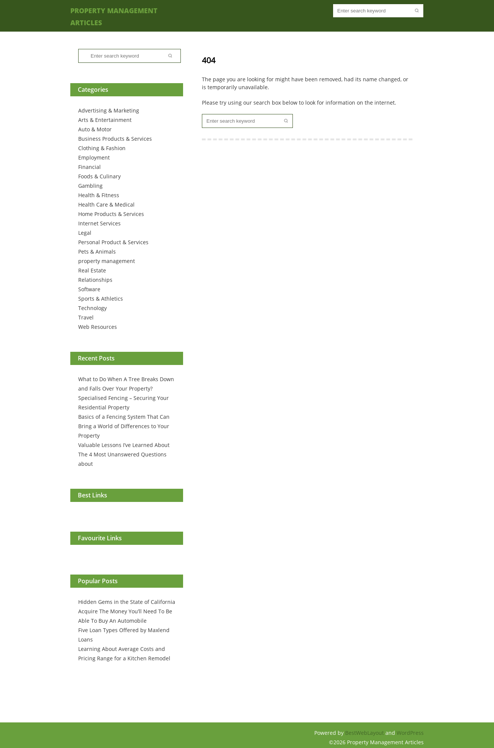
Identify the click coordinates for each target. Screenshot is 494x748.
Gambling (90, 185)
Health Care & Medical (106, 204)
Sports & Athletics (100, 298)
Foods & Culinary (99, 176)
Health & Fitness (98, 195)
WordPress (410, 732)
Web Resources (97, 326)
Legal (84, 232)
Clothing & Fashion (102, 148)
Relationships (95, 279)
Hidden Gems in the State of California (126, 601)
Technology (92, 308)
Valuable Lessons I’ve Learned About (124, 444)
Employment (94, 157)
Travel (86, 317)
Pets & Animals (97, 251)
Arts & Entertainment (105, 119)
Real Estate (92, 270)
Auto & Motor (95, 129)
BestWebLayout (365, 732)
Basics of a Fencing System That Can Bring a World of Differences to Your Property (124, 426)
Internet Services (99, 223)
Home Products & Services (111, 213)
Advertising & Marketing (108, 110)
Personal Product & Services (113, 242)
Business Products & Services (115, 138)
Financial (89, 166)
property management (106, 261)
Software (89, 289)
